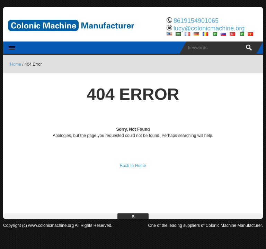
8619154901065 (196, 20)
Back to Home (133, 165)
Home (15, 64)
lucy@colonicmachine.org (209, 28)
